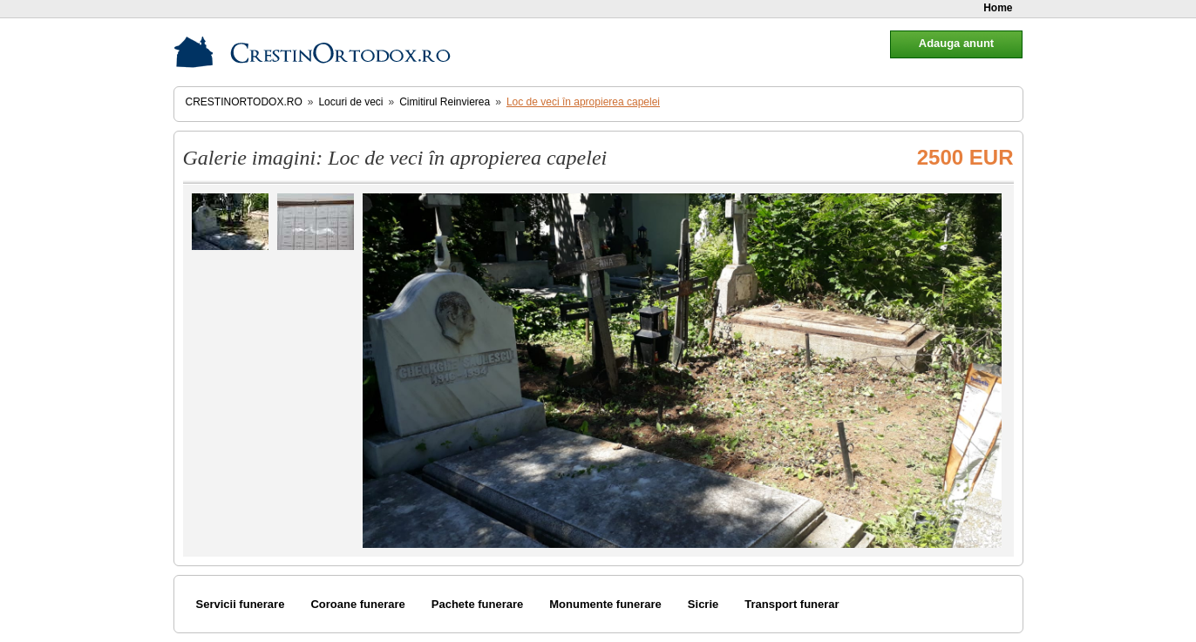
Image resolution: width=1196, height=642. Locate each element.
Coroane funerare (357, 604)
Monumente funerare (605, 604)
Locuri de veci (350, 102)
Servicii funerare (240, 604)
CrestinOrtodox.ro (244, 102)
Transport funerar (791, 604)
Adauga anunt (956, 43)
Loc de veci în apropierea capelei (583, 102)
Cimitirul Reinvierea (444, 102)
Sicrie (703, 604)
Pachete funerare (478, 604)
